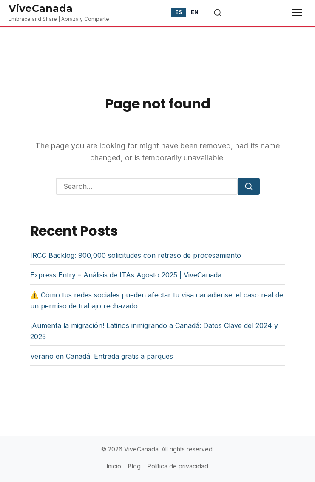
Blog (134, 466)
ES (178, 12)
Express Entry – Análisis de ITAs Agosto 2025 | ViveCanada (125, 275)
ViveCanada (41, 8)
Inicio (114, 466)
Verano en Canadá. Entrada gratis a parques (101, 356)
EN (195, 12)
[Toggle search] (217, 12)
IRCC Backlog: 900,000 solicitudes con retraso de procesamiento (135, 255)
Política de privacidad (178, 466)
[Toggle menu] (297, 12)
